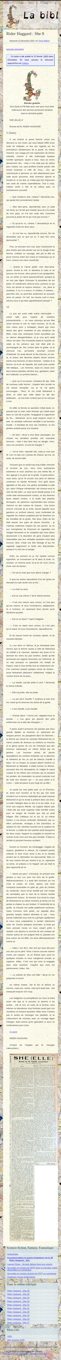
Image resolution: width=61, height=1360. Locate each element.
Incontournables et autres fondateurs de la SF (30, 1257)
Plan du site (8, 1353)
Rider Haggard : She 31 (18, 1308)
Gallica (25, 63)
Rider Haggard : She (19, 1260)
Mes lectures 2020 (15, 1340)
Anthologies (12, 1254)
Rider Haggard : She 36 (18, 1291)
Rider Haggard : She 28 (18, 1319)
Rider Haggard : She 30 (18, 1312)
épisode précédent (15, 49)
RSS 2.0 (43, 1353)
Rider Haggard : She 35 (18, 1294)
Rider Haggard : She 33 (18, 1301)
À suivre (13, 1032)
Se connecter (22, 1353)
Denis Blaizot (44, 41)
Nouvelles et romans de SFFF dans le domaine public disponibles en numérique (32, 1269)
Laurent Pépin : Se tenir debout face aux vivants (29, 1264)
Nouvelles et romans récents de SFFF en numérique (31, 1273)
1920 (9, 1336)
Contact (33, 1353)
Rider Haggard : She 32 (18, 1305)
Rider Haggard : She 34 (18, 1298)
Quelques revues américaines (21, 1277)
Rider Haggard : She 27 (18, 1322)
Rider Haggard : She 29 (18, 1315)
